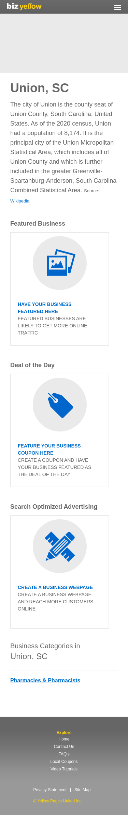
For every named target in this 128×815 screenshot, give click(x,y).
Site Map (82, 789)
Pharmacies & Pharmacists (45, 680)
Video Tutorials (64, 769)
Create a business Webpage (55, 587)
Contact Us (64, 746)
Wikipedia (19, 200)
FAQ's (63, 754)
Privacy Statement (50, 789)
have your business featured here (44, 307)
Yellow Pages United (24, 6)
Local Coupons (63, 761)
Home (63, 739)
